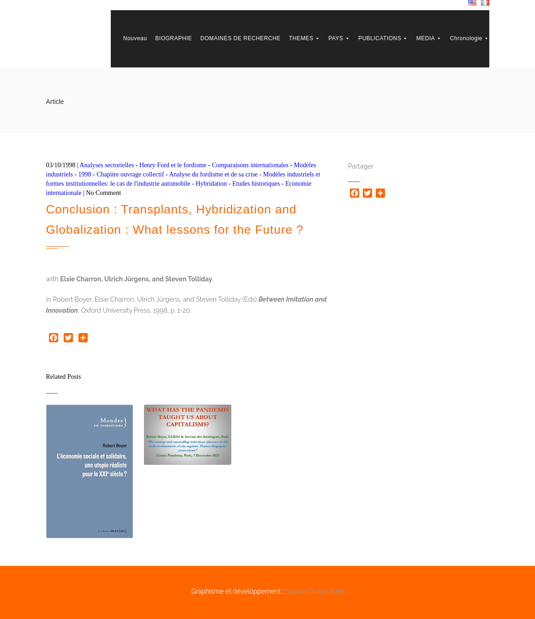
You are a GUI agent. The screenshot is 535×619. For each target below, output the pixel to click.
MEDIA (429, 38)
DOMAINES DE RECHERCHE (240, 38)
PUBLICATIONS (383, 38)
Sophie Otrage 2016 (314, 591)
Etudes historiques (256, 183)
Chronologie (469, 38)
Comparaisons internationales (250, 165)
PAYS (339, 38)
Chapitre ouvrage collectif (130, 174)
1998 (84, 174)
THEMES (304, 38)
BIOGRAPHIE (173, 38)
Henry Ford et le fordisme (172, 165)
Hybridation (211, 183)
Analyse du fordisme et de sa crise (213, 174)
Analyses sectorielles (106, 165)
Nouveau (135, 38)
